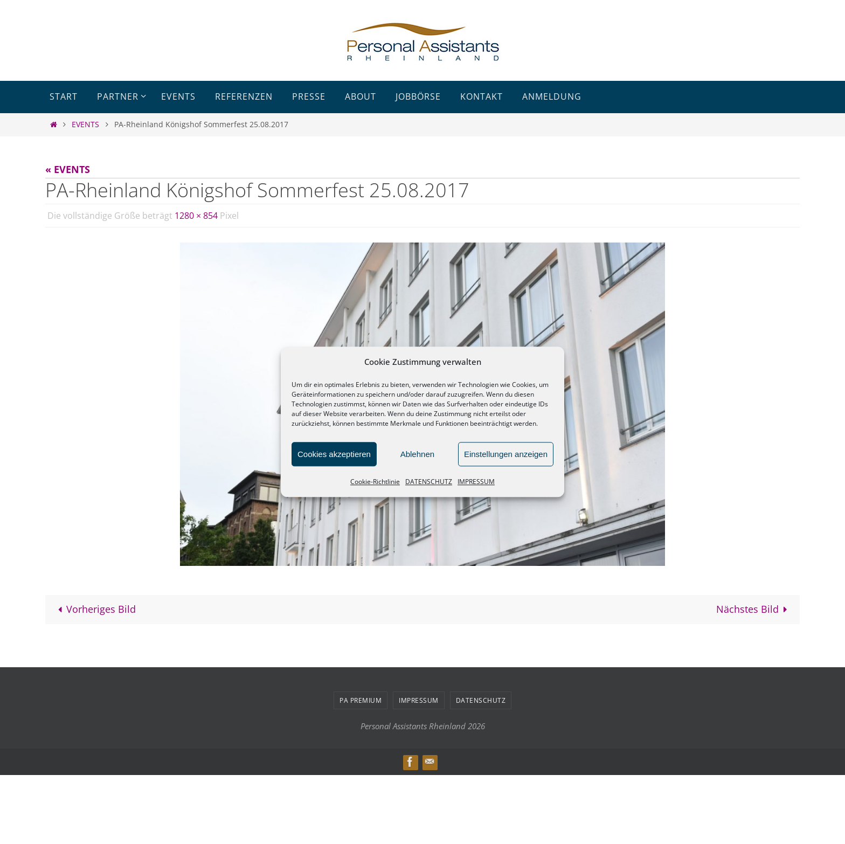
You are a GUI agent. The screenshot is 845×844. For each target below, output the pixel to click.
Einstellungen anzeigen (506, 454)
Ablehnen (417, 454)
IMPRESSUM (476, 481)
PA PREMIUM (361, 700)
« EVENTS (67, 169)
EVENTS (85, 124)
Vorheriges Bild (94, 609)
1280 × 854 (196, 216)
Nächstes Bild (754, 609)
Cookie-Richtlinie (375, 481)
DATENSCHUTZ (428, 481)
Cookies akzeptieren (334, 454)
